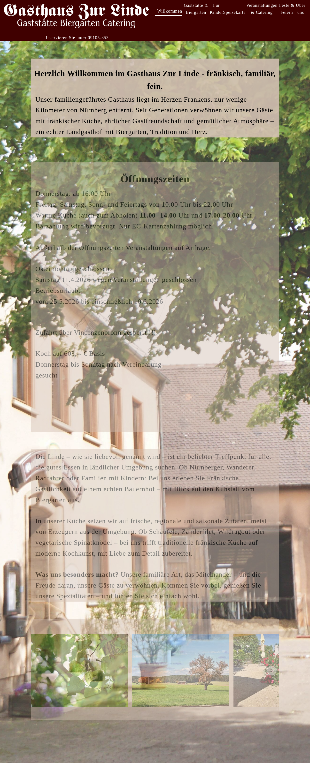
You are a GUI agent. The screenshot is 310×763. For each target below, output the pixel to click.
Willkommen (169, 11)
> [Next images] (272, 670)
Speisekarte (234, 12)
